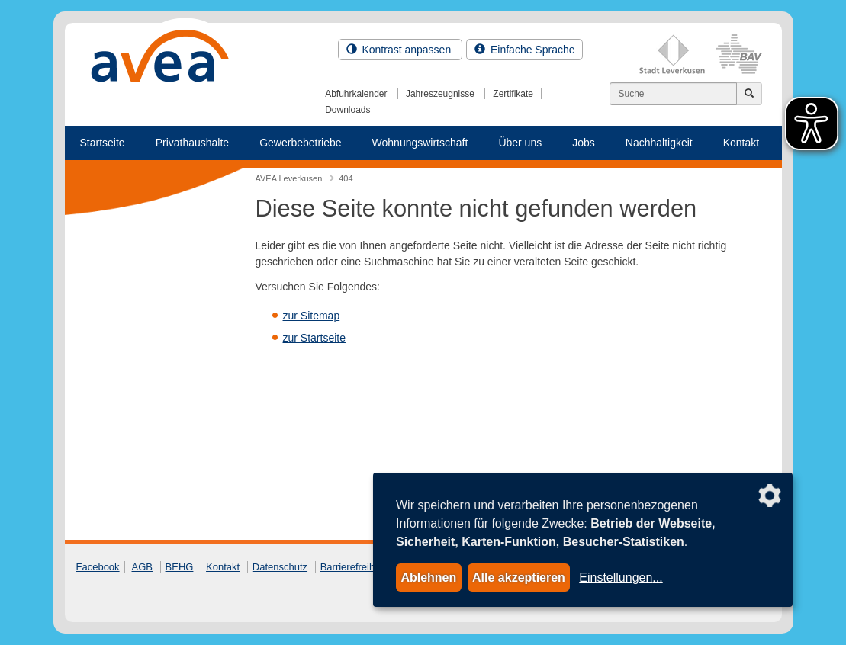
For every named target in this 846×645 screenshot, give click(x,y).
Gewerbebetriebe (300, 142)
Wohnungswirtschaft (420, 142)
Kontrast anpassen (400, 49)
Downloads (347, 109)
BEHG (180, 567)
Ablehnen (428, 577)
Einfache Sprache (524, 49)
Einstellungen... (620, 577)
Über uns (520, 142)
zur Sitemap (311, 316)
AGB (142, 567)
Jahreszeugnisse (440, 93)
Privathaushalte (193, 142)
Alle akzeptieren (518, 577)
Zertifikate (513, 93)
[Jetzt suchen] (749, 93)
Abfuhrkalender (356, 93)
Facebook (98, 567)
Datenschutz (280, 567)
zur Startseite (314, 338)
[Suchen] (673, 93)
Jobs (583, 142)
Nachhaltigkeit (659, 142)
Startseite (102, 142)
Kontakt (741, 142)
